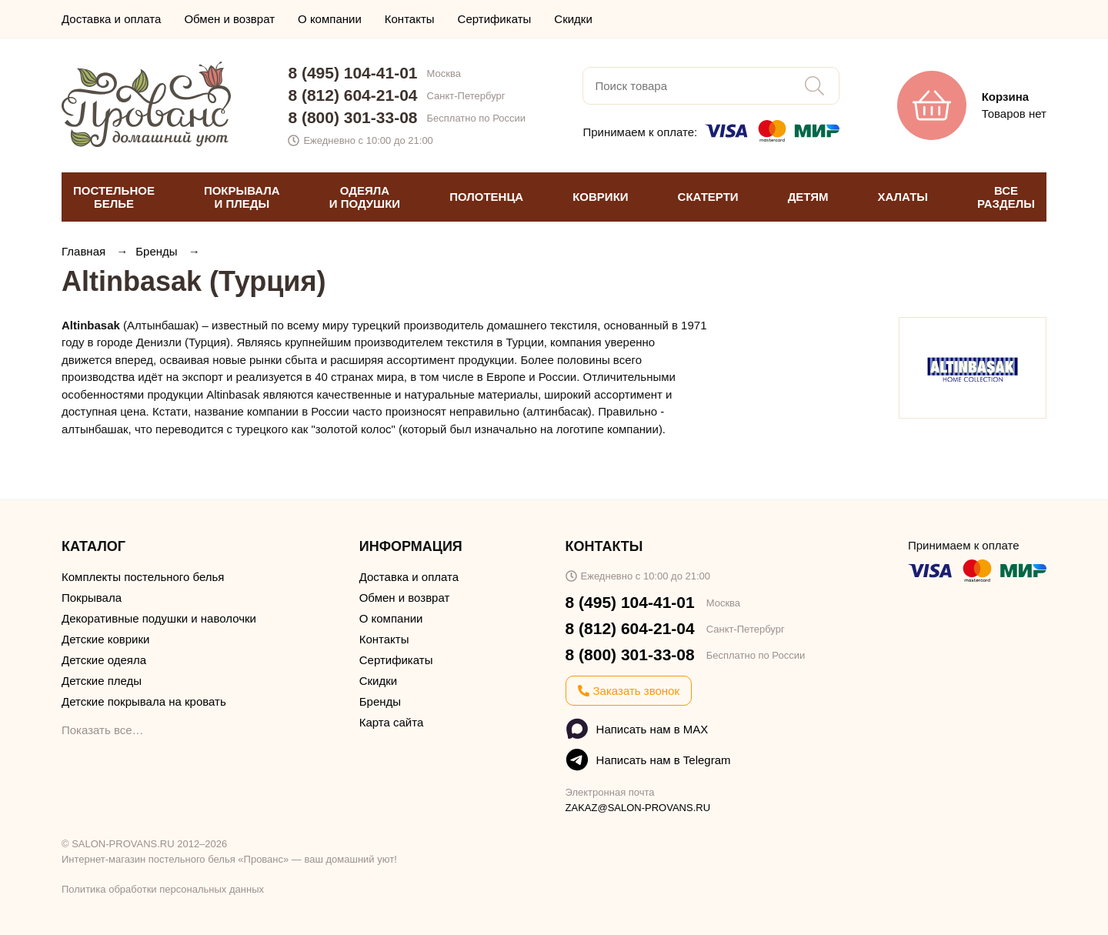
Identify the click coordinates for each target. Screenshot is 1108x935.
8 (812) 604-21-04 (352, 95)
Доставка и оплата (111, 18)
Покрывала (92, 597)
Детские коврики (105, 639)
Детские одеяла (104, 659)
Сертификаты (495, 18)
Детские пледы (102, 680)
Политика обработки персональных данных (163, 889)
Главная (85, 251)
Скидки (573, 18)
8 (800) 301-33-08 (352, 117)
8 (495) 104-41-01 (352, 73)
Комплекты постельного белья (143, 576)
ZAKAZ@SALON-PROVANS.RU (638, 807)
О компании (330, 18)
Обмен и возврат (229, 18)
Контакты (410, 18)
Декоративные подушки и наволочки (159, 618)
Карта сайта (391, 722)
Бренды (158, 251)
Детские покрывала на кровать (144, 701)
